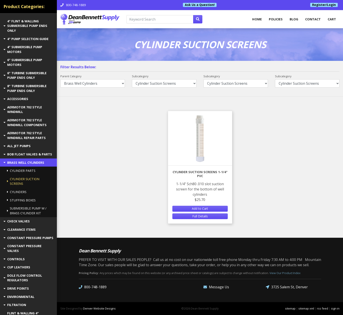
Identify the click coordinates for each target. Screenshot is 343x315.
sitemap (290, 308)
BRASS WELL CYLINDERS (24, 162)
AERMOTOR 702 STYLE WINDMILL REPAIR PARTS (25, 135)
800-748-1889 (93, 287)
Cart (332, 19)
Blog (294, 19)
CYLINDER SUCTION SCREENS (23, 181)
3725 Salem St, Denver (287, 287)
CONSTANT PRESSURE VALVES (23, 248)
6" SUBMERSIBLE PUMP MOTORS (23, 62)
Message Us (216, 287)
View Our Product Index (285, 273)
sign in (335, 308)
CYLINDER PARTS (21, 171)
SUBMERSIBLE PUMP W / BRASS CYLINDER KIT (26, 210)
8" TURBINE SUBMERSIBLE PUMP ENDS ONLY (25, 88)
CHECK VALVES (17, 221)
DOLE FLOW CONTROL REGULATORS (23, 277)
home (257, 19)
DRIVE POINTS (16, 288)
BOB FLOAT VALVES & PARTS (28, 154)
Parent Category (70, 76)
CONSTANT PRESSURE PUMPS (28, 238)
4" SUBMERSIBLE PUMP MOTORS (23, 49)
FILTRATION (15, 305)
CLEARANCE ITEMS (20, 229)
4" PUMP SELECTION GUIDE (26, 39)
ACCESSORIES (16, 99)
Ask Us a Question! (200, 5)
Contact (313, 19)
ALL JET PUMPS (17, 146)
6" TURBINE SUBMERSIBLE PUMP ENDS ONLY (25, 75)
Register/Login (324, 5)
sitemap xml (306, 308)
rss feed (322, 308)
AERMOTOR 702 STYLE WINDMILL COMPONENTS (25, 122)
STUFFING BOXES (21, 200)
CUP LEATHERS (17, 267)
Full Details (200, 216)
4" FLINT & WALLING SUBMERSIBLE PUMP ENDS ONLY (25, 26)
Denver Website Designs (99, 308)
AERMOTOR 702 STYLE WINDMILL (23, 109)
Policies (276, 19)
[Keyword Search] (159, 19)
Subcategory (140, 76)
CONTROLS (14, 259)
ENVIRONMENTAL (19, 297)
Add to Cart (200, 208)
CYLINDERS (16, 192)
